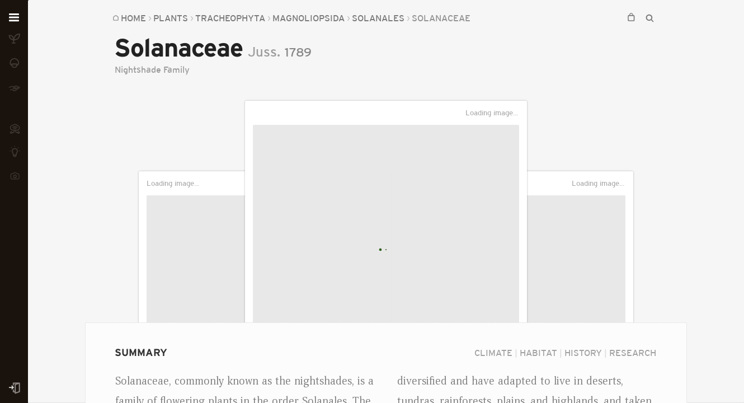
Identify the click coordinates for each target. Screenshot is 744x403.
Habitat (538, 353)
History (583, 353)
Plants (170, 18)
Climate (493, 353)
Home (133, 18)
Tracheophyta (230, 18)
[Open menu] (14, 18)
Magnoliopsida (308, 18)
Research (632, 353)
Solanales (378, 18)
